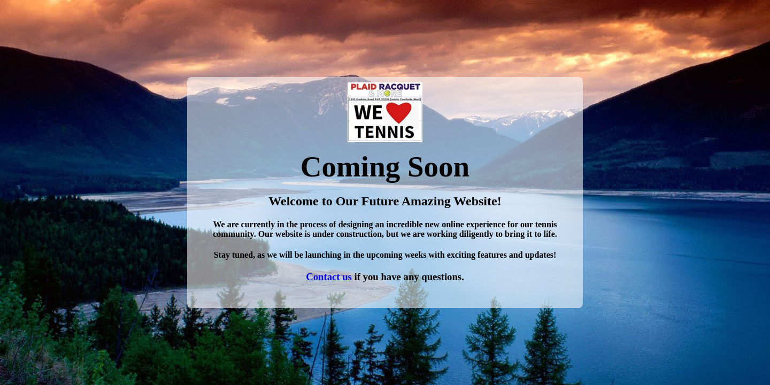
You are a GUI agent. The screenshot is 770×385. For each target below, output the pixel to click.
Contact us (329, 276)
